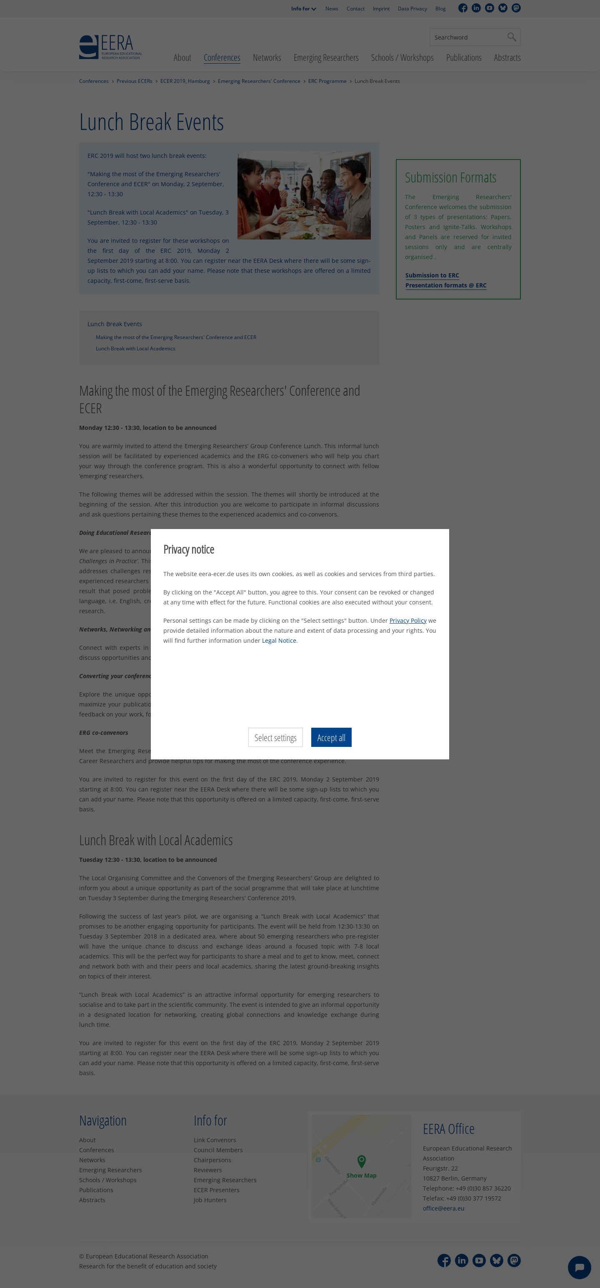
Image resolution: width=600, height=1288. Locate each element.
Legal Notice (279, 640)
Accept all (331, 737)
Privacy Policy (408, 620)
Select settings (276, 737)
